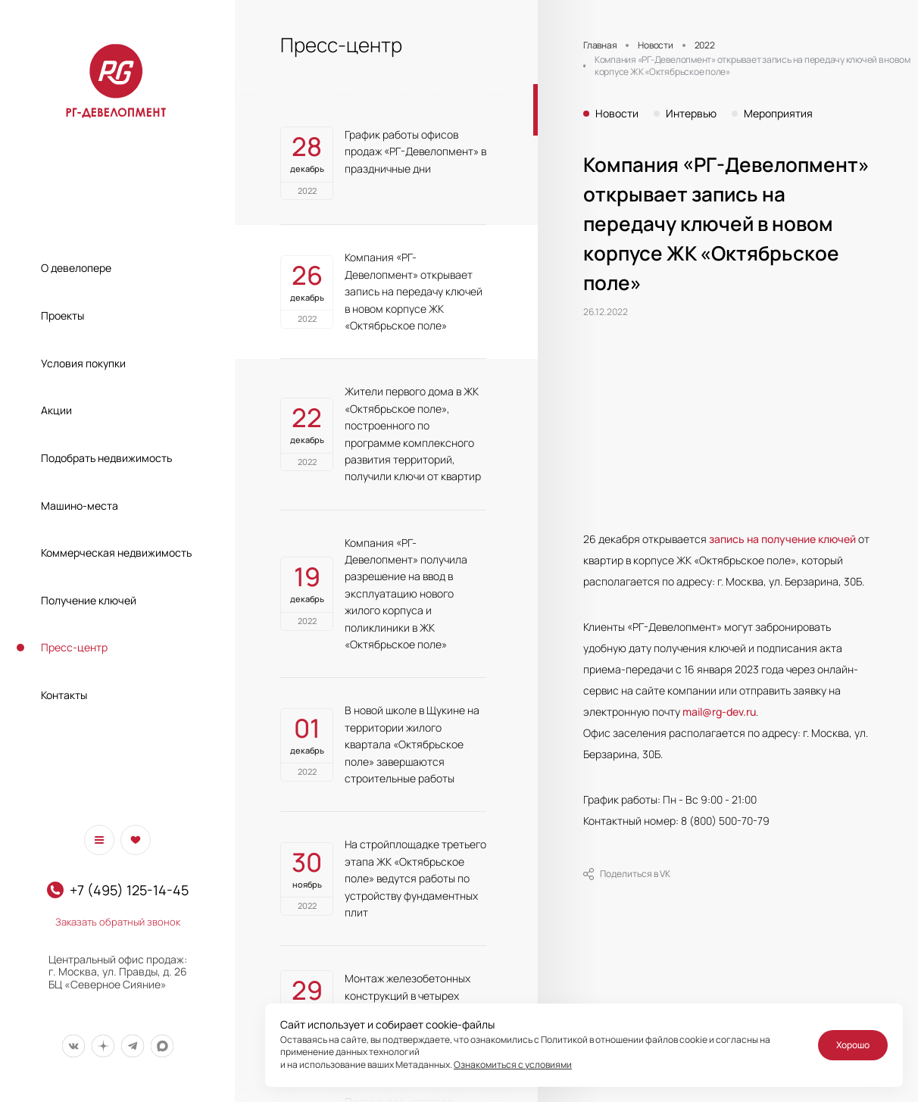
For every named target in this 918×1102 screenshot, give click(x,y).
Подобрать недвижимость (106, 458)
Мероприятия (778, 114)
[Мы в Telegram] (132, 1046)
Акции (56, 410)
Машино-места (79, 505)
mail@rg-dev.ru (719, 711)
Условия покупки (83, 363)
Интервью (691, 114)
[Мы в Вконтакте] (73, 1046)
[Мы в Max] (161, 1046)
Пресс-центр (74, 647)
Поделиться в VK (626, 874)
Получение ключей (88, 600)
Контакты (64, 695)
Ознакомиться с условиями (513, 1064)
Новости (617, 114)
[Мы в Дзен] (102, 1046)
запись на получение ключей (782, 539)
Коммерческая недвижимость (116, 552)
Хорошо (853, 1044)
